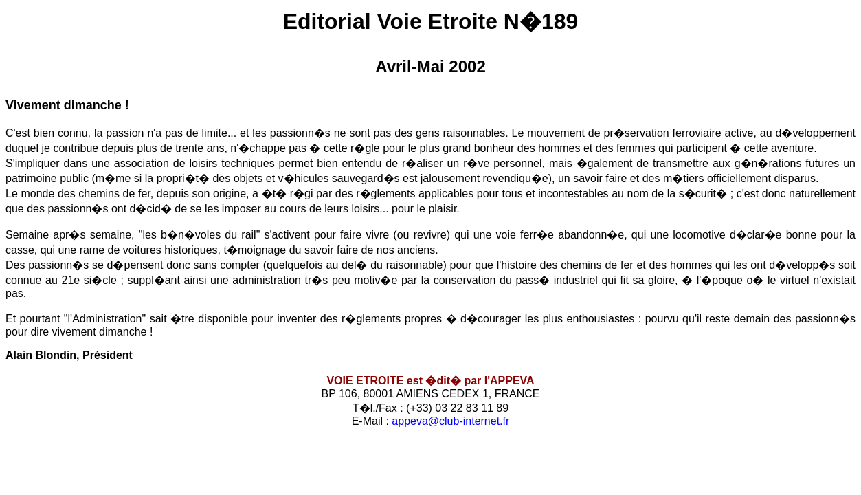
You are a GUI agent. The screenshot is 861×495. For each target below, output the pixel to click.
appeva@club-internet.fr (450, 421)
